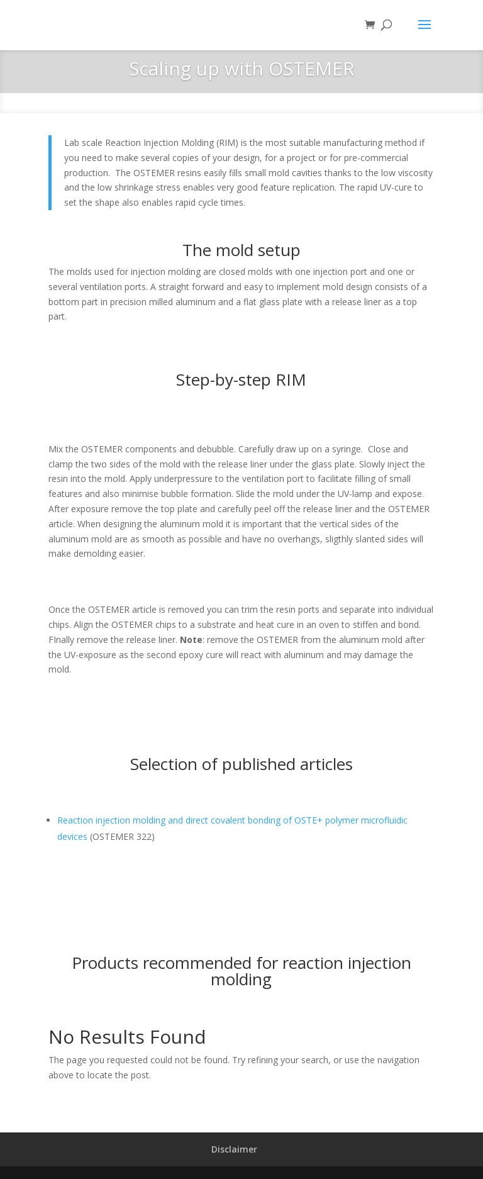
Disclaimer (234, 1149)
